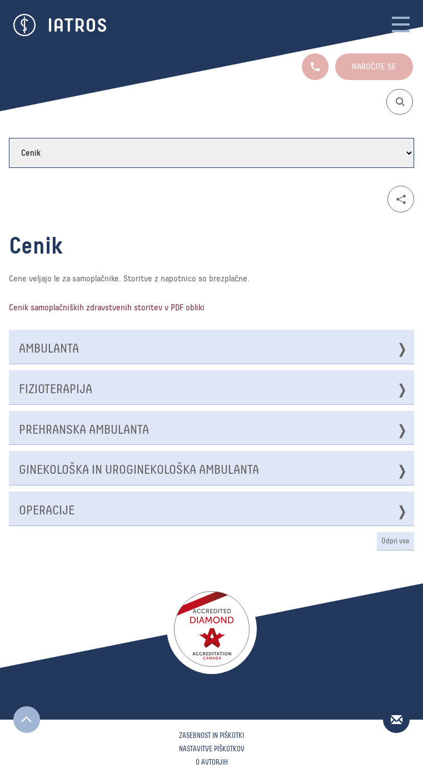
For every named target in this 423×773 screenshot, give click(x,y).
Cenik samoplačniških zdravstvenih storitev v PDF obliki (107, 307)
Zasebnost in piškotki (211, 736)
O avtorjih (212, 762)
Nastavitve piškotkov (212, 749)
